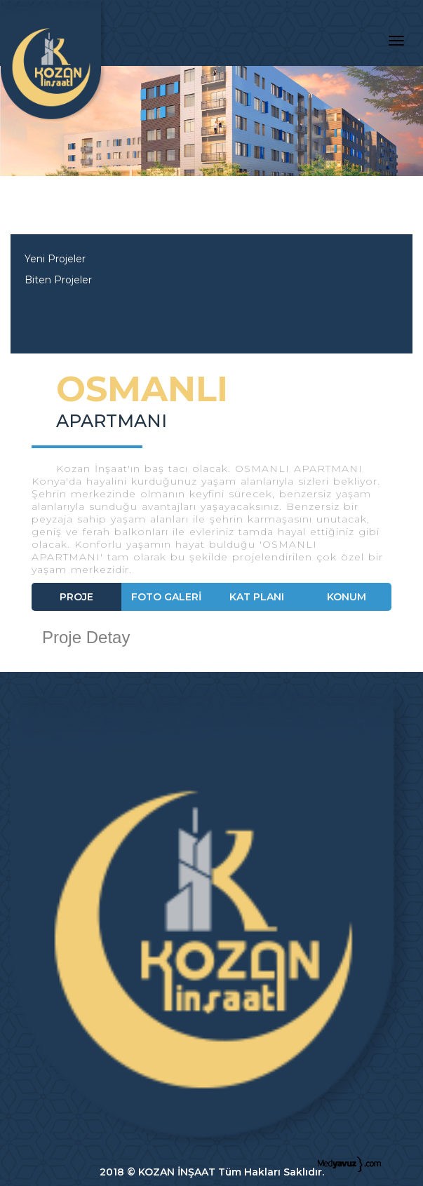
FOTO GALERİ (166, 597)
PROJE (76, 597)
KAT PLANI (256, 597)
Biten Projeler (58, 280)
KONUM (346, 597)
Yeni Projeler (55, 258)
